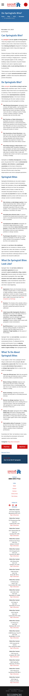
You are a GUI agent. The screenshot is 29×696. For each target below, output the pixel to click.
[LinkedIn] (19, 505)
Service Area (14, 493)
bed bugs (13, 299)
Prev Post (6, 446)
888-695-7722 (14, 479)
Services (14, 491)
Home (14, 486)
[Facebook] (9, 505)
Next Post (22, 446)
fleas (22, 297)
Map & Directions (14, 515)
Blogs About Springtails (14, 441)
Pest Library (14, 496)
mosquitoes (6, 299)
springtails (6, 39)
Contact (14, 488)
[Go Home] (2, 16)
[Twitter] (16, 505)
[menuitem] (8, 690)
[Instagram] (13, 505)
